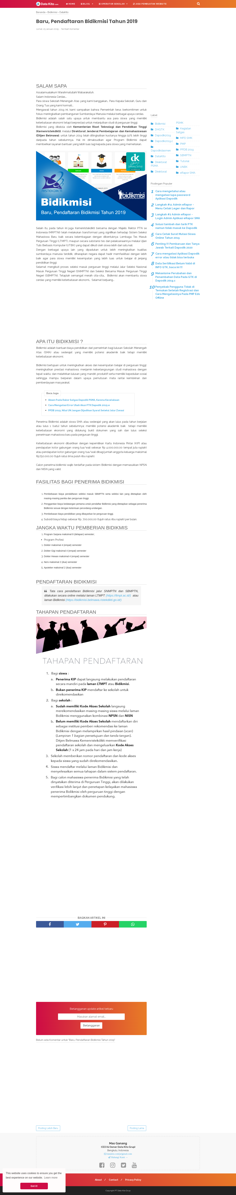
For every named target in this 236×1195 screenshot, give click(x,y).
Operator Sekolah (112, 4)
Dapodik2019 (163, 135)
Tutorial (184, 161)
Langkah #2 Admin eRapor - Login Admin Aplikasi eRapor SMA (177, 216)
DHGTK (159, 129)
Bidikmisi (160, 123)
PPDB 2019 (187, 149)
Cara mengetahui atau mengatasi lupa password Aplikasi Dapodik (172, 195)
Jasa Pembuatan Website (150, 4)
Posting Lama (137, 1128)
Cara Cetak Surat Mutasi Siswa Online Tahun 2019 (175, 235)
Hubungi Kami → (119, 1157)
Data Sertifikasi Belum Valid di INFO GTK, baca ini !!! (175, 265)
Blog (85, 4)
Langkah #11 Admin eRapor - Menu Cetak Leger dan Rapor (175, 206)
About (98, 1179)
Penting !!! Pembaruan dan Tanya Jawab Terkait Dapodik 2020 (177, 245)
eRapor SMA (187, 172)
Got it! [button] (34, 1186)
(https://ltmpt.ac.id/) (118, 595)
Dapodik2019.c (164, 141)
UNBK (183, 166)
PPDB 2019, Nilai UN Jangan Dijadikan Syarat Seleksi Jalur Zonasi (86, 410)
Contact (113, 1179)
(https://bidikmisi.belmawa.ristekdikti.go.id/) (93, 600)
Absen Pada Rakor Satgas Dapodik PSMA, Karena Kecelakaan (83, 400)
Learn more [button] (51, 1177)
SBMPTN (185, 155)
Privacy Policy (133, 1179)
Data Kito (121, 1190)
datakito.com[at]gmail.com (119, 1154)
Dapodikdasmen (161, 150)
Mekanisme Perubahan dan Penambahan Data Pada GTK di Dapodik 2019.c (176, 277)
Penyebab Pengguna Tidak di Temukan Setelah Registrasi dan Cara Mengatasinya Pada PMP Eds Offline (177, 292)
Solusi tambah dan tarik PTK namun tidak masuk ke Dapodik (176, 226)
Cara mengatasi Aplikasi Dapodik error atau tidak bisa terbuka (177, 255)
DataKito (160, 156)
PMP (183, 143)
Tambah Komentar (70, 29)
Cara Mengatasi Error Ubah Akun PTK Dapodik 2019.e (79, 405)
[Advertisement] (91, 57)
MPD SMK (186, 138)
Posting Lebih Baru (48, 1128)
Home (70, 4)
